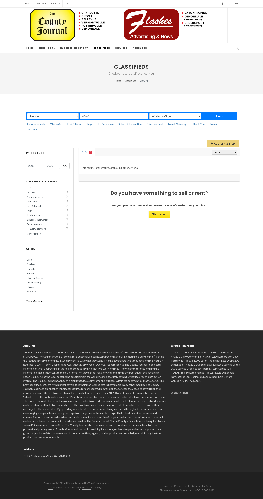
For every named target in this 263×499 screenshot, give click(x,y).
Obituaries (56, 124)
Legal (90, 124)
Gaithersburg (34, 282)
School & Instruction (130, 124)
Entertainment (154, 124)
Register (55, 3)
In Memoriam (106, 124)
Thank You (198, 124)
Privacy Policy (72, 487)
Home (28, 3)
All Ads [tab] (87, 152)
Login (68, 3)
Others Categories (41, 181)
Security (86, 487)
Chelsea (31, 264)
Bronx (30, 259)
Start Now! (159, 214)
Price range (35, 153)
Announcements (36, 124)
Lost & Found (74, 124)
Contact (41, 3)
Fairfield (31, 268)
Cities (30, 249)
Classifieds (130, 80)
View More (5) (34, 301)
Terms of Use (55, 487)
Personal (32, 129)
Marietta (31, 291)
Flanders (31, 273)
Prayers (213, 124)
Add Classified (222, 143)
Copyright (98, 487)
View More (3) (34, 233)
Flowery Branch (35, 277)
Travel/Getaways (178, 124)
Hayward (31, 287)
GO (65, 165)
